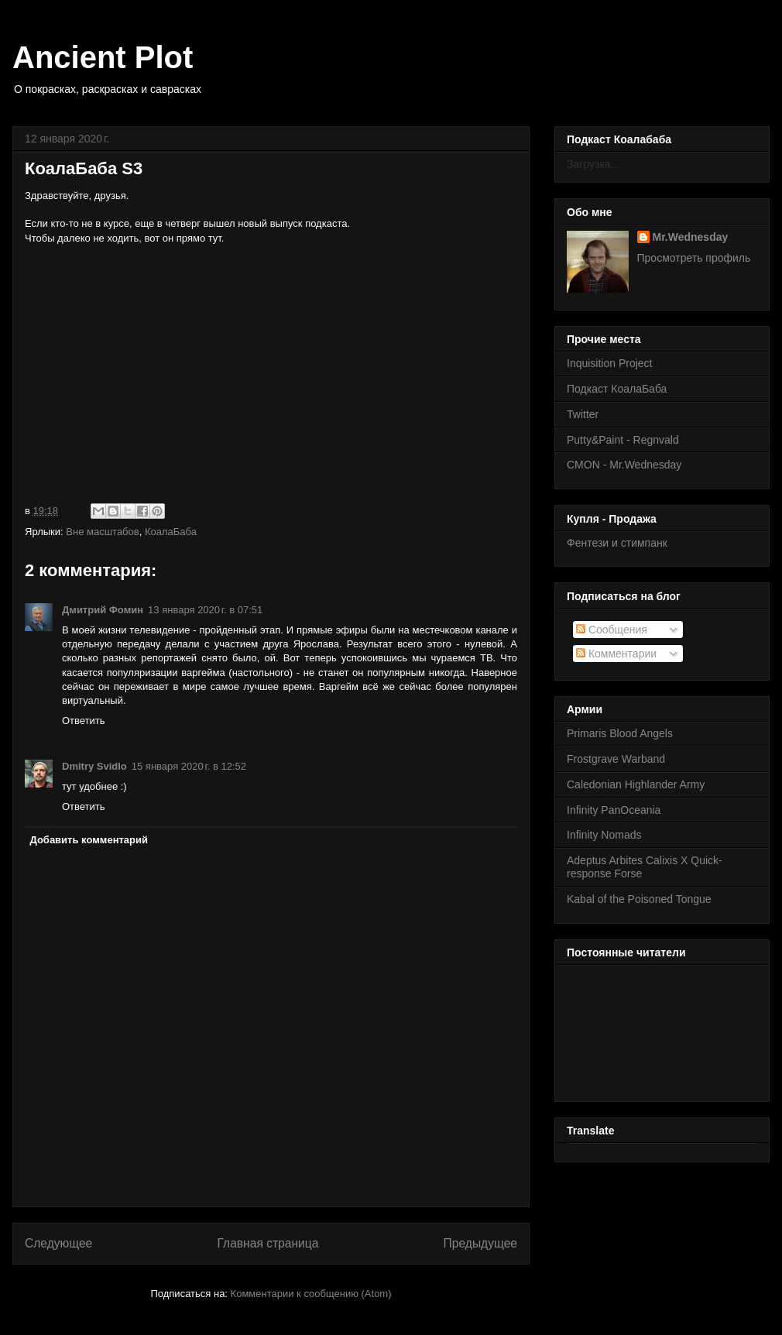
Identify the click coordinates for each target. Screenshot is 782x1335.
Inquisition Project (610, 363)
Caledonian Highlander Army (636, 784)
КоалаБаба (171, 531)
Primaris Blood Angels (620, 733)
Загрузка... (593, 164)
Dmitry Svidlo (94, 766)
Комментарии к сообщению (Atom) (311, 1293)
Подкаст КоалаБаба (617, 389)
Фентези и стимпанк (617, 543)
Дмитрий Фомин (102, 610)
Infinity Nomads (604, 835)
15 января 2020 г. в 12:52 (189, 766)
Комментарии (616, 653)
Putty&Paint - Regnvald (623, 440)
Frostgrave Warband (616, 759)
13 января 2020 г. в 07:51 (205, 610)
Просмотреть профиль (694, 258)
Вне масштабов (102, 531)
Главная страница (267, 1243)
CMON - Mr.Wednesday (624, 464)
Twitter (583, 414)
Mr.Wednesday (691, 237)
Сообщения (611, 629)
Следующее (58, 1243)
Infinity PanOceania (613, 810)
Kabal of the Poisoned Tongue (639, 899)
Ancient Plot (102, 57)
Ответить (83, 720)
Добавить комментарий (89, 840)
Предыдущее (480, 1243)
